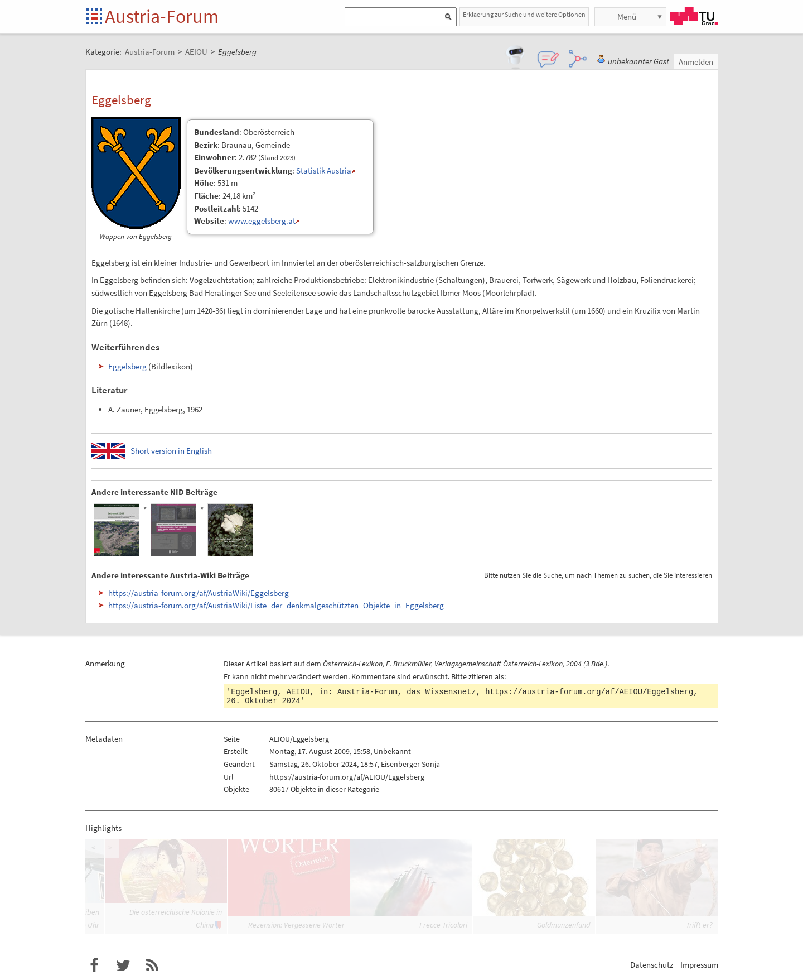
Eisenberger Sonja (410, 764)
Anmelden (696, 61)
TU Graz (694, 16)
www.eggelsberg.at (262, 220)
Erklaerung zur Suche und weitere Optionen (524, 14)
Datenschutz (651, 964)
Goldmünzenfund (563, 925)
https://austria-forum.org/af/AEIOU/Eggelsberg (589, 692)
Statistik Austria (323, 170)
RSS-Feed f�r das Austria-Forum (152, 965)
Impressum (699, 964)
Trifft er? (699, 925)
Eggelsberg (127, 366)
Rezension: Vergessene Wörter (296, 925)
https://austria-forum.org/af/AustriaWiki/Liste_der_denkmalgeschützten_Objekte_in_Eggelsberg (276, 605)
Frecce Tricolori (443, 925)
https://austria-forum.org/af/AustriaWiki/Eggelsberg (198, 593)
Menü (626, 16)
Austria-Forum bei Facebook (94, 965)
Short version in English (171, 450)
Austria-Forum (162, 16)
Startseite (95, 17)
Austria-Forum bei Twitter (123, 965)
